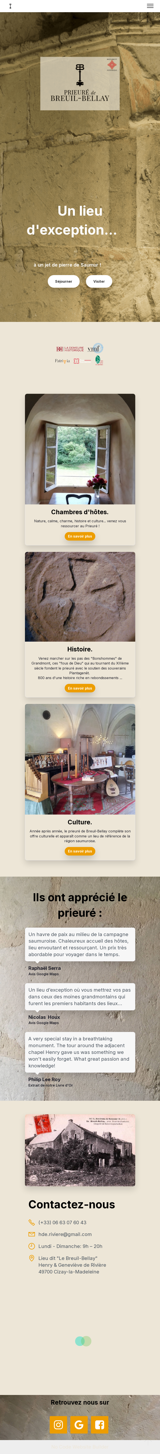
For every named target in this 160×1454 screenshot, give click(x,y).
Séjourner (63, 281)
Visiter (99, 281)
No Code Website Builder (80, 1447)
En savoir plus (80, 536)
